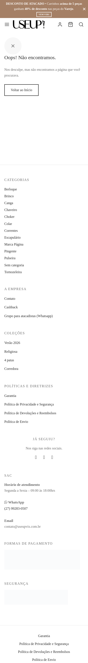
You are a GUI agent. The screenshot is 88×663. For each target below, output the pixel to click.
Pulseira (10, 258)
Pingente (10, 251)
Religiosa (10, 351)
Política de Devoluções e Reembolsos (30, 413)
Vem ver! (44, 14)
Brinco (9, 196)
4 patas (9, 360)
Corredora (11, 369)
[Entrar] (60, 24)
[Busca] (81, 24)
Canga (8, 203)
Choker (9, 216)
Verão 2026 (12, 343)
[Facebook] (36, 457)
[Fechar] (84, 9)
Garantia (10, 396)
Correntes (11, 230)
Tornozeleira (13, 272)
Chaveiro (10, 210)
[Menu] (6, 24)
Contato (9, 298)
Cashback (11, 307)
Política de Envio (16, 421)
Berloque (10, 189)
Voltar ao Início (21, 90)
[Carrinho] (70, 24)
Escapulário (12, 237)
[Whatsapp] (52, 457)
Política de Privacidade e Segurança (29, 404)
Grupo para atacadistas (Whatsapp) (28, 316)
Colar (8, 224)
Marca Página (13, 244)
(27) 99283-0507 (16, 508)
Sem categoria (14, 265)
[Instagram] (44, 457)
